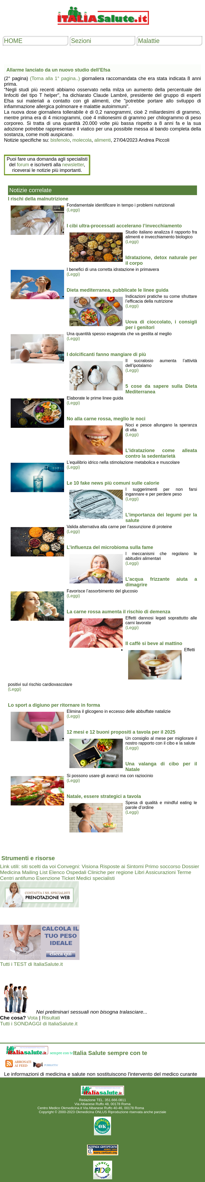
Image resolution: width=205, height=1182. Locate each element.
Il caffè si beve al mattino (153, 643)
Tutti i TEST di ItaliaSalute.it (31, 964)
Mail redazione (156, 1108)
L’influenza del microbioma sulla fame (110, 547)
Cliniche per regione (110, 872)
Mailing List (35, 872)
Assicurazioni (160, 872)
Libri (139, 872)
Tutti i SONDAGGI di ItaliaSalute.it (38, 1023)
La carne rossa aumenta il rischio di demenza (118, 611)
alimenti (102, 140)
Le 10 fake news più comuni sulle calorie (113, 483)
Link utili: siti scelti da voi (28, 866)
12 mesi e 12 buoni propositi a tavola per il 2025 (121, 732)
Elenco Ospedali (67, 872)
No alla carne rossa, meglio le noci (106, 418)
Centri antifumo (17, 878)
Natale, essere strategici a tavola (104, 796)
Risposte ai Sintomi (122, 866)
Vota (32, 1018)
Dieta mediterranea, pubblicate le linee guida (117, 290)
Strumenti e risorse (28, 858)
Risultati (51, 1018)
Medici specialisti (95, 878)
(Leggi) (73, 210)
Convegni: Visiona (77, 866)
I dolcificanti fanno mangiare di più (106, 354)
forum (23, 164)
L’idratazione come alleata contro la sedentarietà (161, 453)
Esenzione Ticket (55, 878)
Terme (184, 872)
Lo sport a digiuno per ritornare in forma (54, 705)
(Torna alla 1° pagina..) (55, 78)
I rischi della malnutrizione (38, 198)
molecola (82, 140)
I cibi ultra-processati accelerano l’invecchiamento (124, 225)
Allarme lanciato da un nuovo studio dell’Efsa (58, 70)
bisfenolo (60, 140)
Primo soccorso (162, 866)
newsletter (73, 164)
